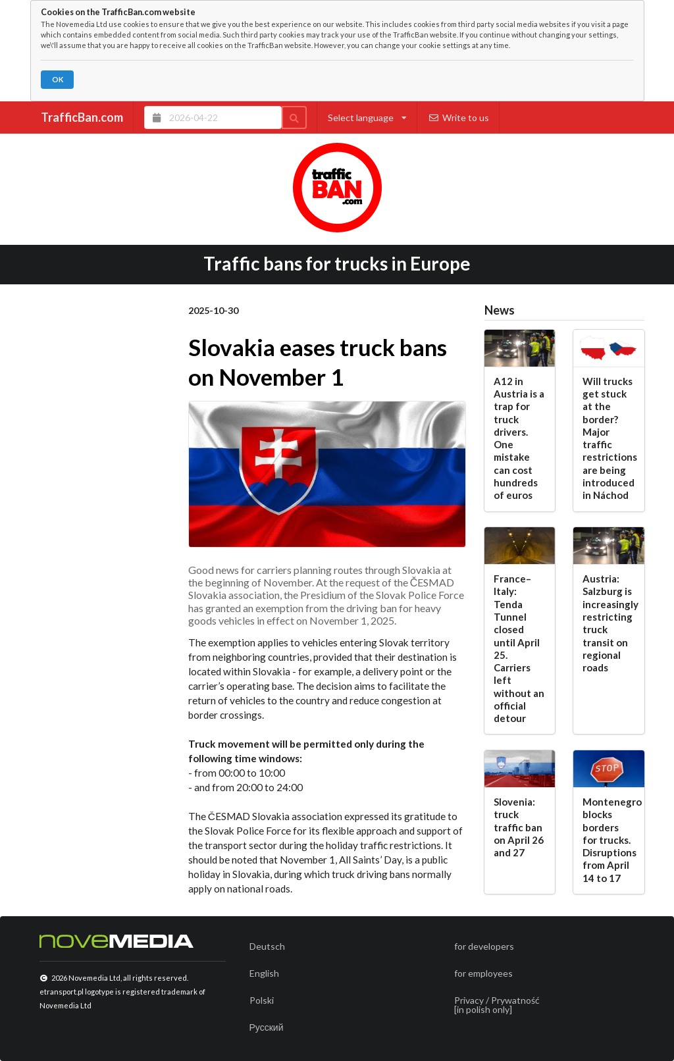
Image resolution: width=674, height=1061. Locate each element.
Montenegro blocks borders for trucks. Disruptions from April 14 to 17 (609, 840)
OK (57, 79)
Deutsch (267, 946)
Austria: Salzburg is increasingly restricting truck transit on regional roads (609, 623)
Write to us (458, 117)
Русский (266, 1027)
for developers (484, 946)
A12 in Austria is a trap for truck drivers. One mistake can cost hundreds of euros (519, 438)
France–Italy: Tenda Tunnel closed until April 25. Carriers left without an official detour (519, 648)
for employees (483, 973)
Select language (367, 117)
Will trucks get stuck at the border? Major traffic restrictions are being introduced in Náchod (609, 438)
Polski (261, 1000)
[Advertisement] (100, 510)
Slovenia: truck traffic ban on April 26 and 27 (519, 827)
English (264, 973)
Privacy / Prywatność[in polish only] (497, 1005)
